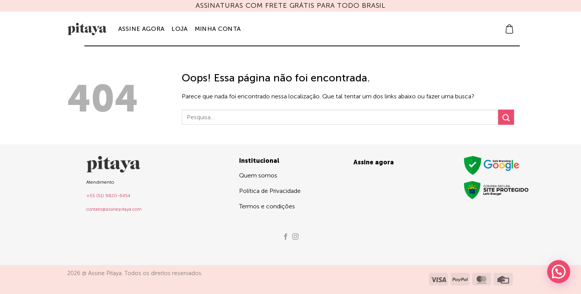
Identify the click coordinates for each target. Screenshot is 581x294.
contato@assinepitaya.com (114, 209)
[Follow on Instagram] (295, 236)
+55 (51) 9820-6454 (108, 195)
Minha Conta (218, 28)
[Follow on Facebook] (286, 236)
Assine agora (141, 28)
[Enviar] (506, 117)
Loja (179, 28)
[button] (509, 28)
